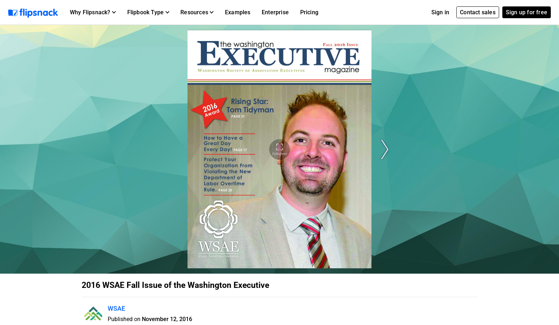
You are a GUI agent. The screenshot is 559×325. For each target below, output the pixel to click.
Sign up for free (526, 12)
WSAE (116, 308)
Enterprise (275, 12)
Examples (238, 12)
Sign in (440, 12)
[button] (93, 12)
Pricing (309, 12)
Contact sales (478, 12)
